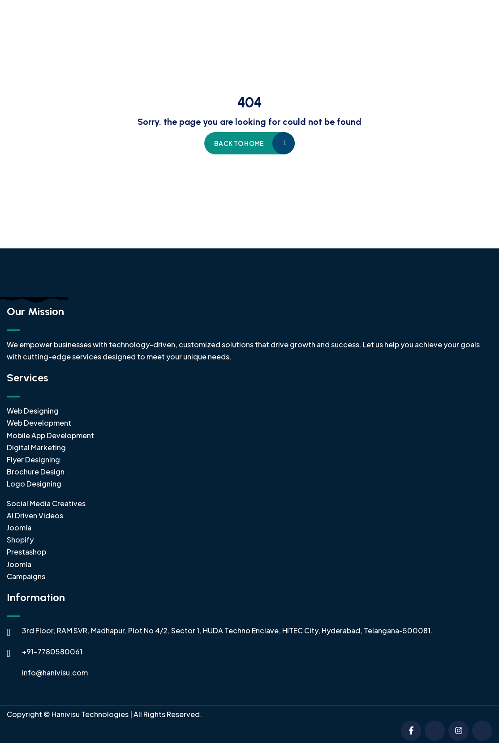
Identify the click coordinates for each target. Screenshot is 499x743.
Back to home (239, 143)
